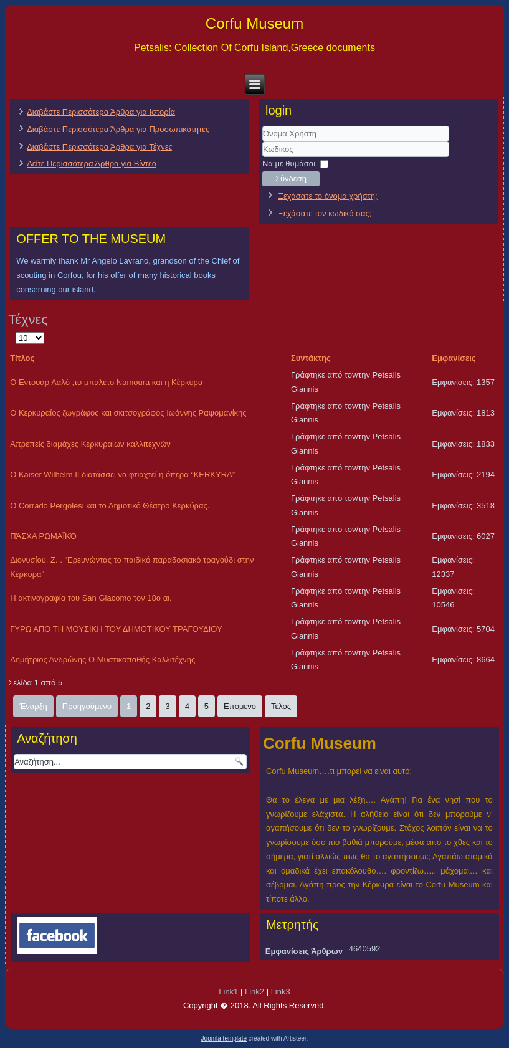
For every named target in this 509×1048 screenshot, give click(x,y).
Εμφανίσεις (453, 358)
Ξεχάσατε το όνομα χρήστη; (328, 196)
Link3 (280, 991)
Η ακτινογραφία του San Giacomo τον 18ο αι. (91, 598)
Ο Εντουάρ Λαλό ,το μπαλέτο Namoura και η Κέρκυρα (106, 382)
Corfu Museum (254, 23)
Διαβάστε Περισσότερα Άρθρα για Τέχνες (100, 146)
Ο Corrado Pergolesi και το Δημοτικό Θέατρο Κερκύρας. (109, 505)
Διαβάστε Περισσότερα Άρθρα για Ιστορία (101, 112)
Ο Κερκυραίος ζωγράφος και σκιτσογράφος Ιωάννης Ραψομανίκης (128, 412)
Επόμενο (240, 706)
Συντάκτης (311, 358)
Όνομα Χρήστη (262, 141)
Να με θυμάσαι (288, 163)
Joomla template (224, 1038)
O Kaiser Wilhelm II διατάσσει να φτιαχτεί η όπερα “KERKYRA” (122, 474)
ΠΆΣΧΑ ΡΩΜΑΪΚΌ (43, 536)
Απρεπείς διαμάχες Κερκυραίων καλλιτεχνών (90, 444)
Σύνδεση (291, 178)
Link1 (228, 991)
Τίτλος (22, 358)
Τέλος (281, 706)
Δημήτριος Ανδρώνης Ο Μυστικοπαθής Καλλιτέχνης (102, 659)
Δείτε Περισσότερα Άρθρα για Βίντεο (91, 163)
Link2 (254, 991)
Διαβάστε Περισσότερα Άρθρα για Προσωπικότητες (118, 129)
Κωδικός (262, 157)
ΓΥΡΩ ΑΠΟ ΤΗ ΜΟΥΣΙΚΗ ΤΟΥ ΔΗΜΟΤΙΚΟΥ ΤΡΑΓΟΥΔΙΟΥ (116, 629)
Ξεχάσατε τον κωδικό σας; (325, 213)
